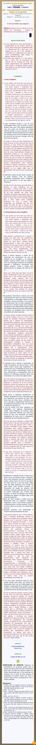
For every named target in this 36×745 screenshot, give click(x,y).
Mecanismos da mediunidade (12, 715)
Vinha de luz (11, 707)
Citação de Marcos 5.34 (18, 657)
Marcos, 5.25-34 (25, 120)
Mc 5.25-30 (25, 232)
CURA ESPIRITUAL (18, 646)
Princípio (16, 7)
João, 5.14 (14, 638)
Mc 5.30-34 (9, 472)
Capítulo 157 (11, 712)
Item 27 (10, 696)
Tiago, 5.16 (8, 356)
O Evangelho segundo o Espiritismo (23, 685)
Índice (10, 7)
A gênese (29, 67)
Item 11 (10, 690)
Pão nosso (11, 702)
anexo (15, 677)
